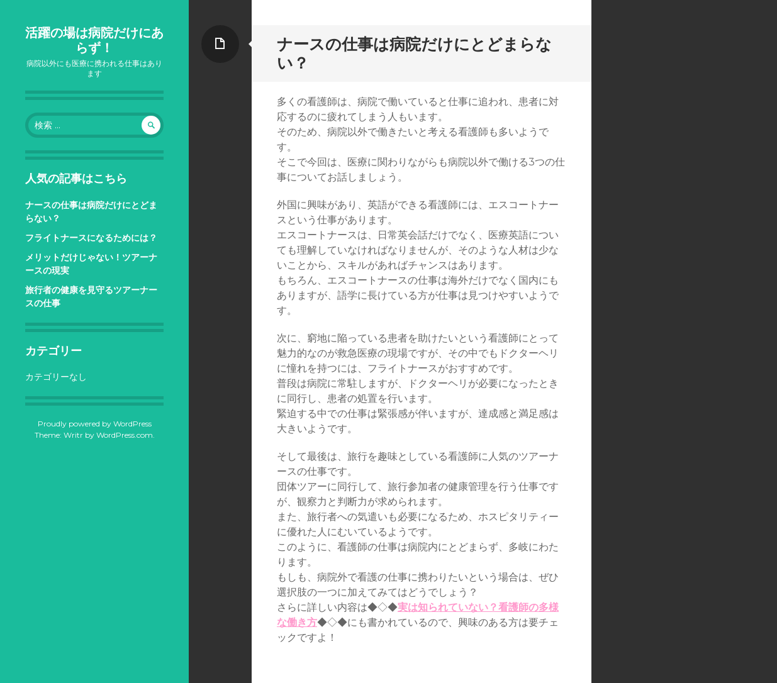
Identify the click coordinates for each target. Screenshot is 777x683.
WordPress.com (124, 435)
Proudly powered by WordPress (95, 423)
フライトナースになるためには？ (91, 237)
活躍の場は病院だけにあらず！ (94, 40)
